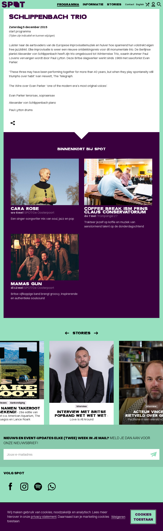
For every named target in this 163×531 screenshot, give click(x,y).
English (140, 4)
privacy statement (43, 517)
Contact (129, 4)
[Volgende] (96, 333)
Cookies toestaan (143, 517)
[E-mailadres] (81, 454)
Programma (68, 4)
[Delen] (12, 123)
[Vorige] (66, 333)
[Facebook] (10, 487)
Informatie (93, 4)
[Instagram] (24, 487)
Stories (114, 4)
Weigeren (118, 517)
